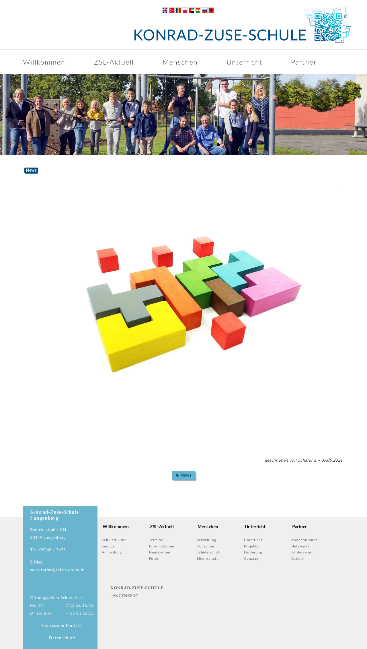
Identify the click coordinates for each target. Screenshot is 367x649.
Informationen (161, 546)
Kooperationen (304, 540)
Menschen (180, 62)
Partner (304, 62)
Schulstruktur (114, 540)
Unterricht (244, 62)
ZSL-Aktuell (114, 62)
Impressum (53, 626)
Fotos (154, 558)
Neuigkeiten (159, 552)
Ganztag (251, 558)
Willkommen (44, 62)
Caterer (297, 558)
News (183, 475)
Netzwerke (300, 546)
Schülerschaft (209, 552)
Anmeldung (112, 552)
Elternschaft (207, 558)
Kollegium (205, 546)
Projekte (251, 546)
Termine (156, 540)
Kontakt (74, 626)
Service (108, 546)
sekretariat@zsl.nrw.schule (57, 570)
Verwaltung (206, 540)
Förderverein (302, 552)
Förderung (253, 552)
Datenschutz (62, 638)
